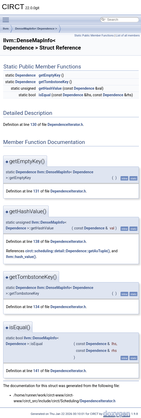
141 (36, 371)
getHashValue (50, 88)
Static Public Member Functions (94, 35)
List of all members (128, 35)
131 (36, 191)
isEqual (45, 95)
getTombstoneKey (54, 82)
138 (36, 241)
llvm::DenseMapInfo (53, 172)
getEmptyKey (49, 75)
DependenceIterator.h (65, 124)
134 (36, 307)
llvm (6, 28)
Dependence (25, 75)
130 (33, 124)
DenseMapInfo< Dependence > (36, 28)
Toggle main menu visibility (7, 17)
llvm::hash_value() (21, 257)
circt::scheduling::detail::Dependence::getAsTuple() (67, 251)
